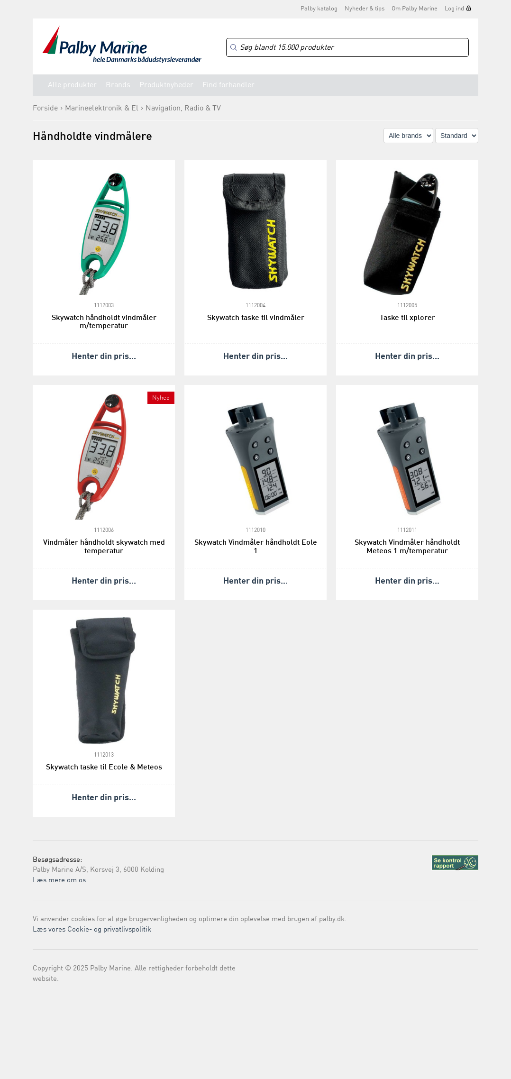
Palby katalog (319, 9)
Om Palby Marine (415, 9)
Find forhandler (228, 85)
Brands (118, 85)
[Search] (347, 47)
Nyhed (161, 398)
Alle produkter (72, 85)
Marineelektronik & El (101, 108)
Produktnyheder (166, 85)
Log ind (454, 9)
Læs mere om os (59, 880)
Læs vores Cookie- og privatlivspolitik (92, 929)
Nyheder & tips (364, 9)
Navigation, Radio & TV (183, 108)
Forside (45, 108)
